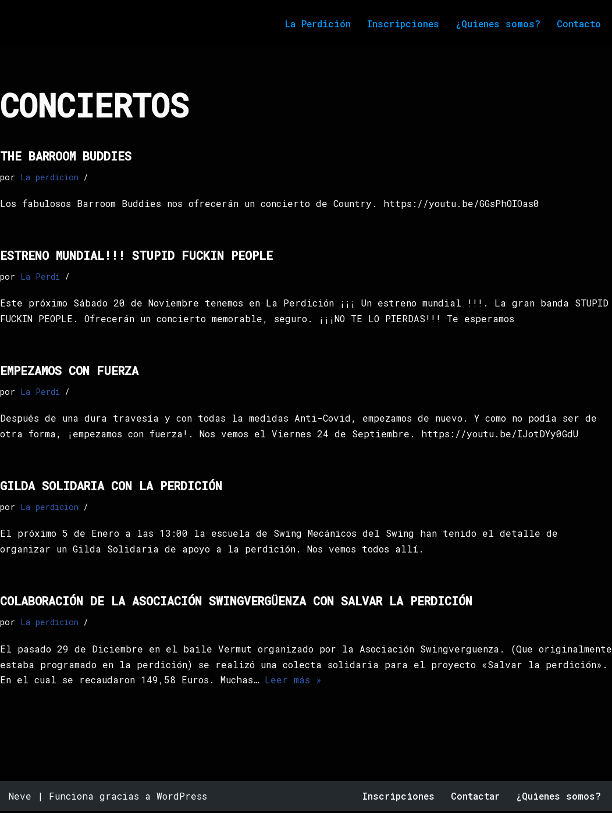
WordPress (181, 798)
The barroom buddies (65, 155)
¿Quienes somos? (497, 23)
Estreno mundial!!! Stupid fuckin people (136, 255)
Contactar (474, 798)
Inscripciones (401, 23)
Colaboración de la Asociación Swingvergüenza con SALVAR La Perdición (236, 602)
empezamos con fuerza (69, 371)
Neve (20, 798)
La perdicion (49, 177)
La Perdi (40, 276)
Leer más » (380, 682)
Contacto (579, 23)
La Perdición (316, 23)
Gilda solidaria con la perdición (111, 486)
